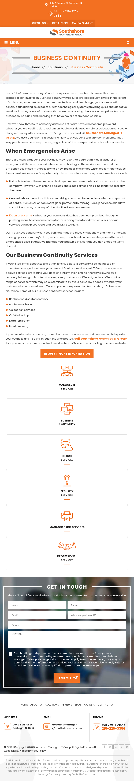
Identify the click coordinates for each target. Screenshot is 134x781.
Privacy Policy (37, 751)
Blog (78, 704)
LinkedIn (115, 746)
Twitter (110, 746)
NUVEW (8, 747)
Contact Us (106, 704)
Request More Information (67, 353)
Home (24, 704)
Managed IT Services (67, 386)
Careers (89, 704)
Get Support (60, 23)
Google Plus (121, 746)
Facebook (104, 746)
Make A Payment (82, 23)
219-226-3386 (113, 728)
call (77, 339)
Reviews (67, 704)
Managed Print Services (67, 527)
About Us (36, 704)
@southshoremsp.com (70, 726)
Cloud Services (67, 458)
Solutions (52, 704)
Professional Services (67, 558)
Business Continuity (67, 422)
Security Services (67, 493)
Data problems (20, 215)
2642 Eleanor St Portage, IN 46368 (66, 4)
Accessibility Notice (16, 751)
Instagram (127, 746)
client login (40, 23)
